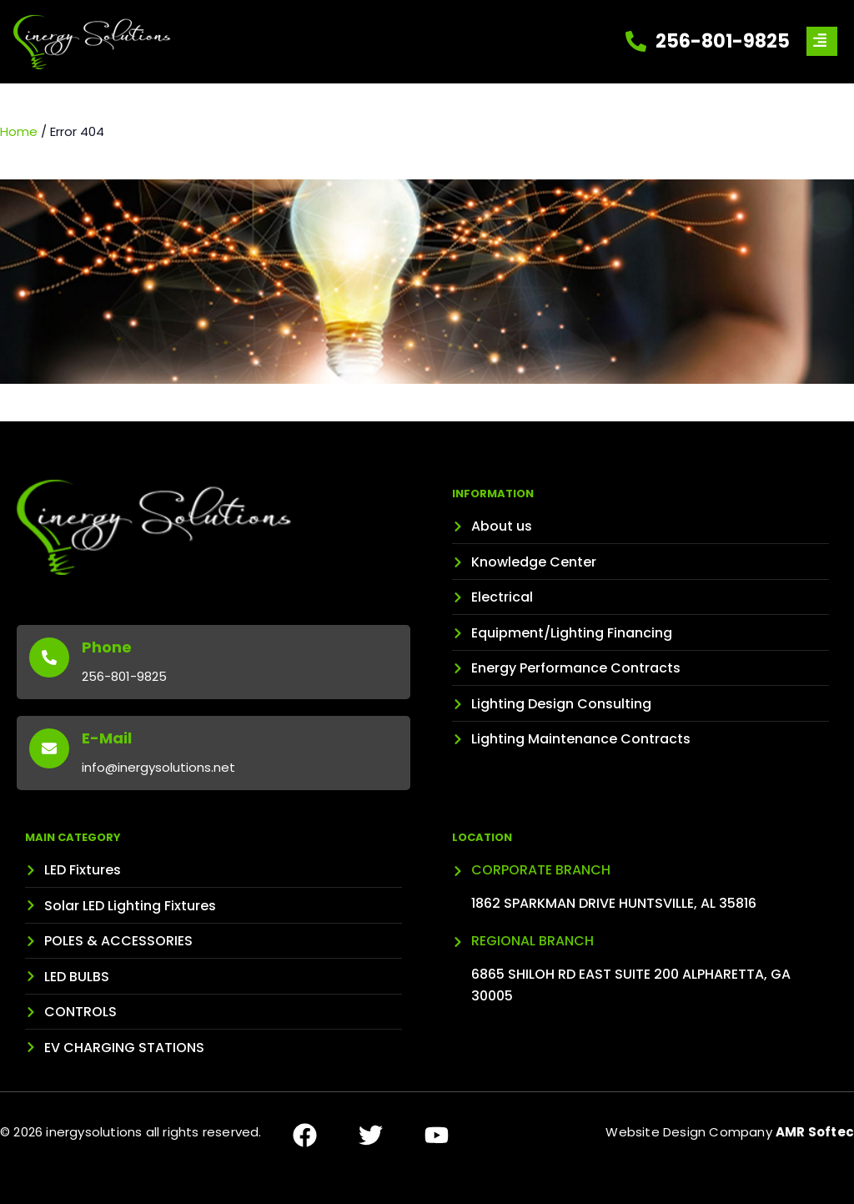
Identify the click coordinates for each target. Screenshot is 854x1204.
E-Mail (107, 738)
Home (19, 131)
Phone (107, 647)
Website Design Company (729, 1132)
